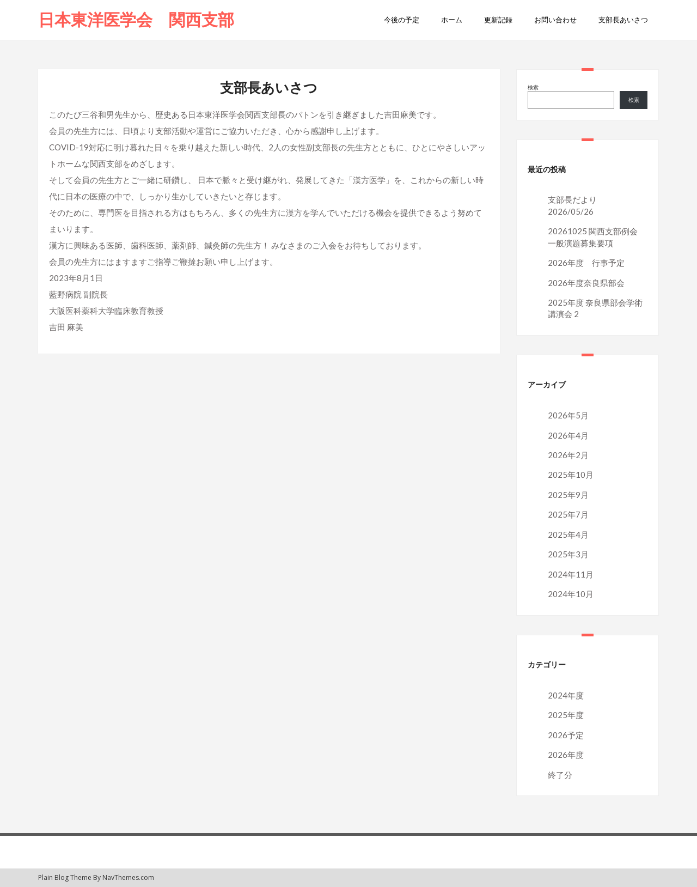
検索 (533, 87)
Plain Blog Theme (64, 877)
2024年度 (566, 695)
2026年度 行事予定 (586, 263)
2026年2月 (568, 455)
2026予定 (566, 735)
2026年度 (566, 755)
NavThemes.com (128, 877)
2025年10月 (571, 474)
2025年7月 (568, 514)
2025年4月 (568, 534)
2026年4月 (568, 435)
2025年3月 (568, 554)
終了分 (560, 775)
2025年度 (566, 715)
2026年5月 (568, 415)
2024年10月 (571, 594)
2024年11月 (571, 574)
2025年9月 (568, 495)
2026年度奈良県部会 (586, 283)
